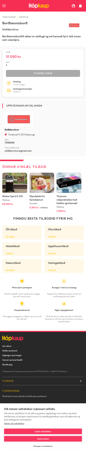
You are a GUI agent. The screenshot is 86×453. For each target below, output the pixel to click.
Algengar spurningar (12, 355)
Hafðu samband (9, 350)
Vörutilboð (9, 17)
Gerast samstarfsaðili (12, 360)
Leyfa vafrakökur (43, 431)
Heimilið (23, 17)
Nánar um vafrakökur (14, 423)
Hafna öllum (43, 439)
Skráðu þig (7, 364)
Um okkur (7, 346)
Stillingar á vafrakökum (43, 446)
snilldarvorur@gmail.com (18, 150)
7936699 (9, 142)
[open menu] (4, 6)
